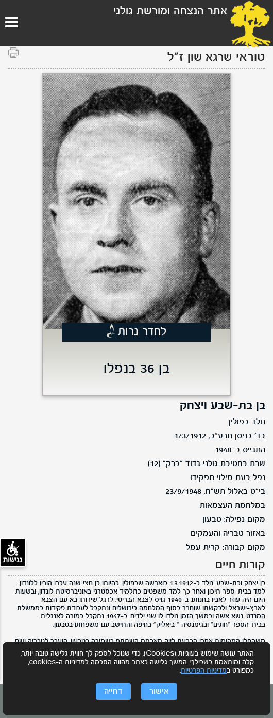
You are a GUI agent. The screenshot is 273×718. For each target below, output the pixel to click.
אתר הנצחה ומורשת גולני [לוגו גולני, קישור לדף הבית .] (170, 11)
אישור (159, 692)
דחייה (113, 692)
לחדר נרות (142, 332)
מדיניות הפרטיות (204, 670)
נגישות (13, 552)
